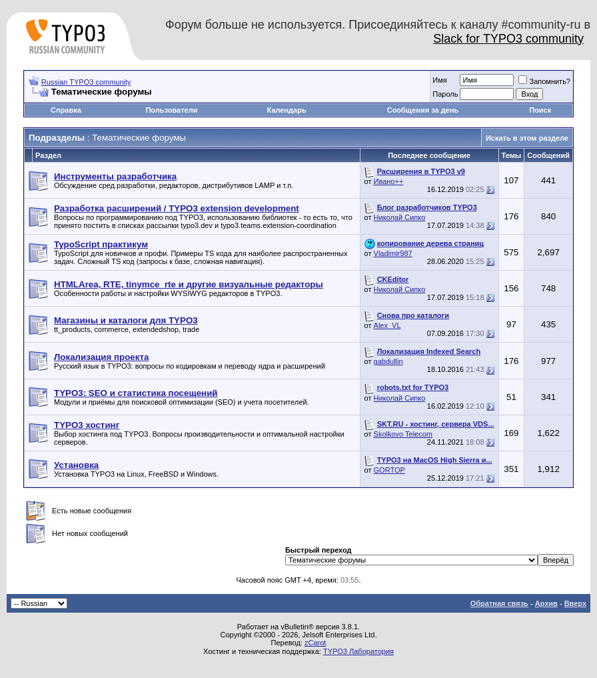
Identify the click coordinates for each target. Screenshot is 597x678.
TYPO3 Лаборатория (358, 651)
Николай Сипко (400, 217)
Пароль (445, 94)
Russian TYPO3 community (86, 82)
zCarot (315, 643)
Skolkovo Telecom (403, 434)
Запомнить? (544, 81)
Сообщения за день (422, 110)
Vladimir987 (393, 253)
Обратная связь (499, 603)
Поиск (540, 110)
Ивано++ (389, 181)
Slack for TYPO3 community (508, 38)
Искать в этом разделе (527, 138)
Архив (546, 603)
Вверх (575, 603)
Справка (66, 110)
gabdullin (388, 361)
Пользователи (171, 110)
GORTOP (389, 470)
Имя (439, 80)
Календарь (286, 110)
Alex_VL (387, 325)
